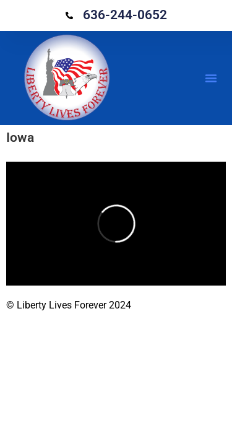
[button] (211, 78)
